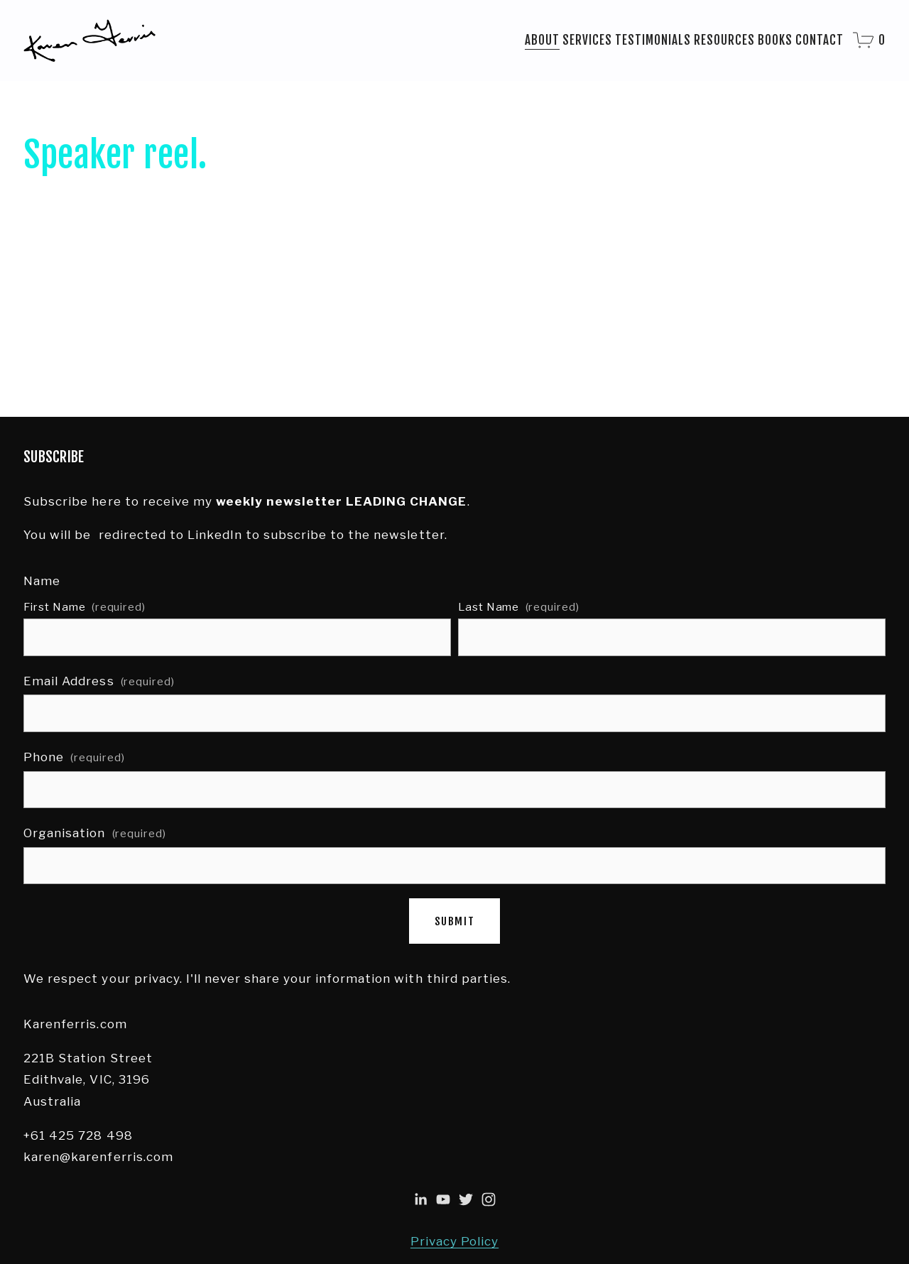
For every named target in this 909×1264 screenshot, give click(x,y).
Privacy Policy (454, 1241)
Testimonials (653, 40)
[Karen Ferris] (420, 1199)
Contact (819, 40)
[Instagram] (488, 1199)
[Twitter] (466, 1199)
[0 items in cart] (869, 40)
